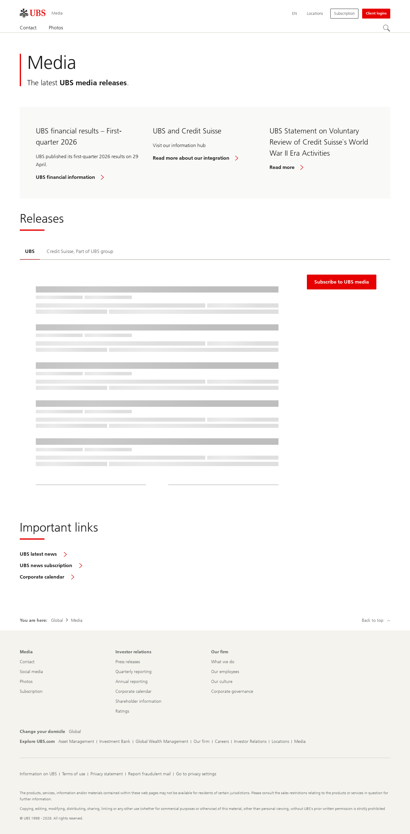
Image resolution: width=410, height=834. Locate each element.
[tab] (30, 252)
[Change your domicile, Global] (75, 731)
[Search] (386, 28)
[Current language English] (294, 14)
